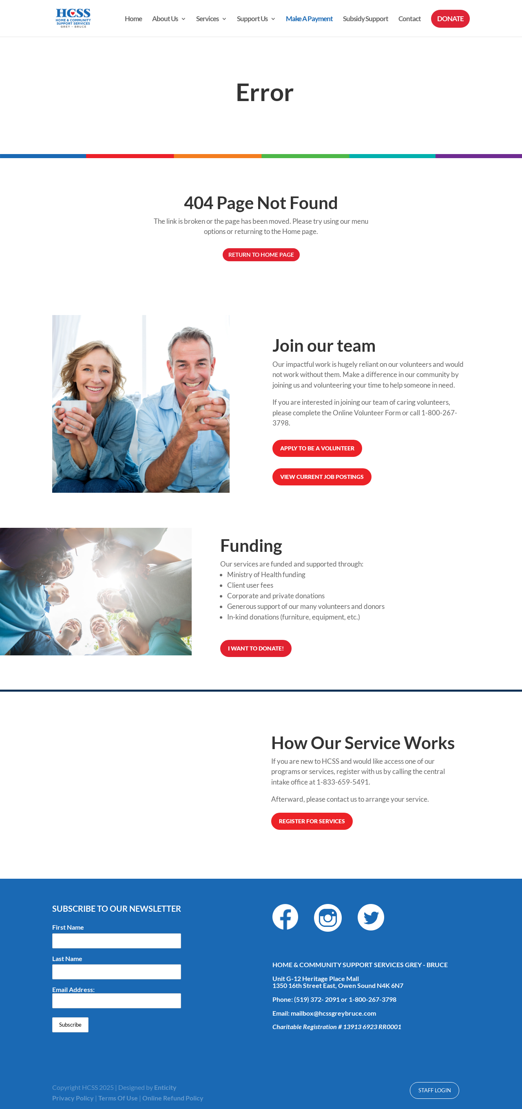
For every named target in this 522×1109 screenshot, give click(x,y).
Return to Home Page (261, 254)
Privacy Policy (73, 1098)
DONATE (450, 18)
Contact (409, 19)
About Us (165, 19)
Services (207, 19)
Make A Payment (309, 19)
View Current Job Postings (322, 476)
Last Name (67, 958)
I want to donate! (256, 648)
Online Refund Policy (172, 1098)
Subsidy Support (365, 19)
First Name (68, 927)
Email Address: (116, 997)
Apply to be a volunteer (317, 448)
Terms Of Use (118, 1098)
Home (133, 19)
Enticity (165, 1087)
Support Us (252, 19)
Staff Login (434, 1090)
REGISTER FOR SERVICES (312, 821)
